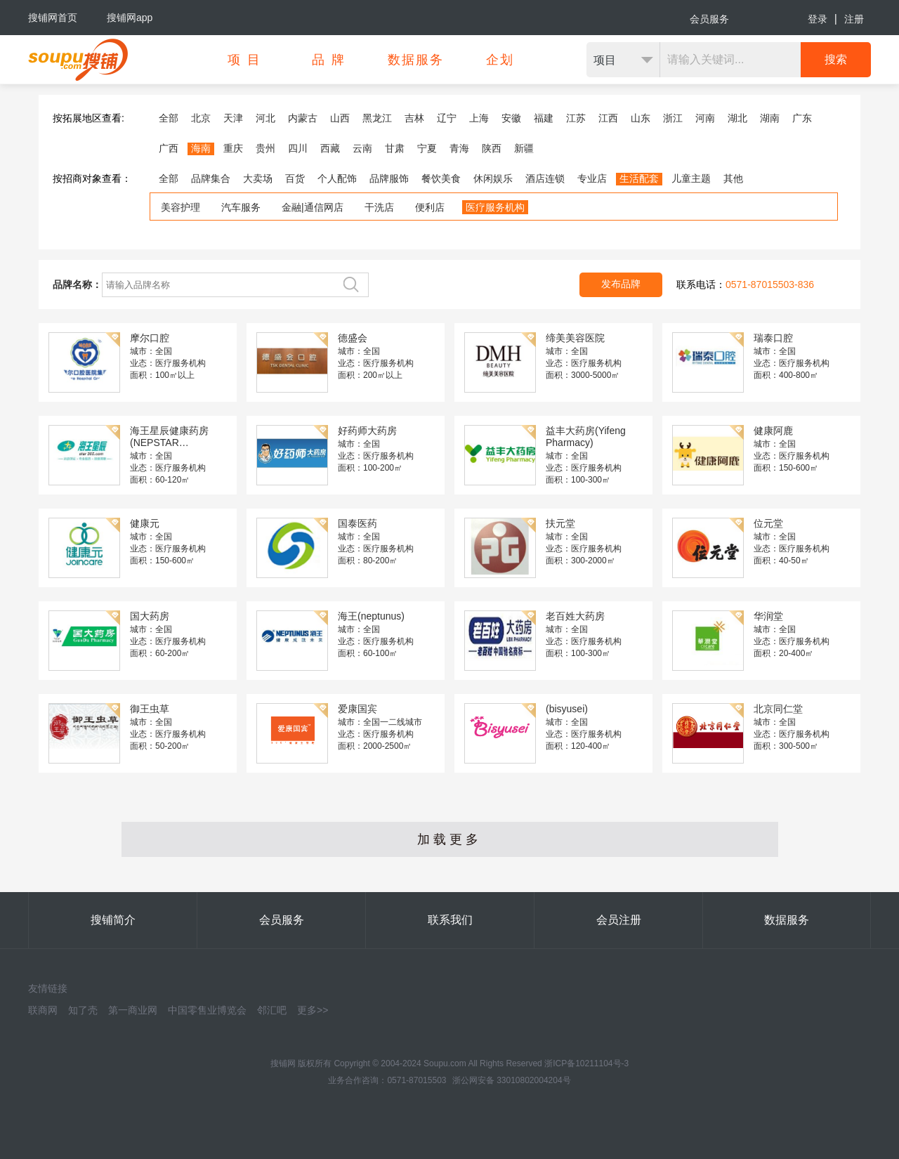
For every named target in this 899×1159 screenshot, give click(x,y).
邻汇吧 (272, 1010)
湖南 (770, 118)
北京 (201, 118)
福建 (543, 118)
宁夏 (427, 148)
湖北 (737, 118)
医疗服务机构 (495, 207)
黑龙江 (377, 118)
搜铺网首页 (52, 17)
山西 (340, 118)
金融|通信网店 (312, 207)
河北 (265, 118)
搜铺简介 (113, 920)
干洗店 (379, 207)
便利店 (430, 207)
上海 (479, 118)
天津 (233, 118)
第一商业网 (132, 1010)
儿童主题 (691, 178)
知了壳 (83, 1010)
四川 (298, 148)
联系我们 (450, 920)
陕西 (491, 148)
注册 (854, 19)
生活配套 (639, 178)
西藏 (330, 148)
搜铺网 (283, 1063)
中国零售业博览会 (207, 1010)
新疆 (524, 148)
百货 (295, 178)
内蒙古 (302, 118)
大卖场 (258, 178)
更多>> (312, 1010)
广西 (168, 148)
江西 (608, 118)
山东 (640, 118)
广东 (802, 118)
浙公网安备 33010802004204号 (511, 1080)
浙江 (673, 118)
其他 (733, 178)
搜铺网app (129, 17)
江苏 (576, 118)
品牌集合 (210, 178)
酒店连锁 (545, 178)
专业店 (592, 178)
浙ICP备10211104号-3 (586, 1063)
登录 (817, 19)
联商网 (43, 1010)
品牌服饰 (389, 178)
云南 (362, 148)
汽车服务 (241, 207)
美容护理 (180, 207)
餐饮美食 (441, 178)
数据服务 (786, 920)
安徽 (511, 118)
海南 (201, 148)
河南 (705, 118)
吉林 (414, 118)
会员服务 (709, 19)
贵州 (265, 148)
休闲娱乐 (493, 178)
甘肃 (395, 148)
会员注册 (618, 920)
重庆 (233, 148)
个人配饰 (337, 178)
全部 (168, 118)
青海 (459, 148)
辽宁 (447, 118)
